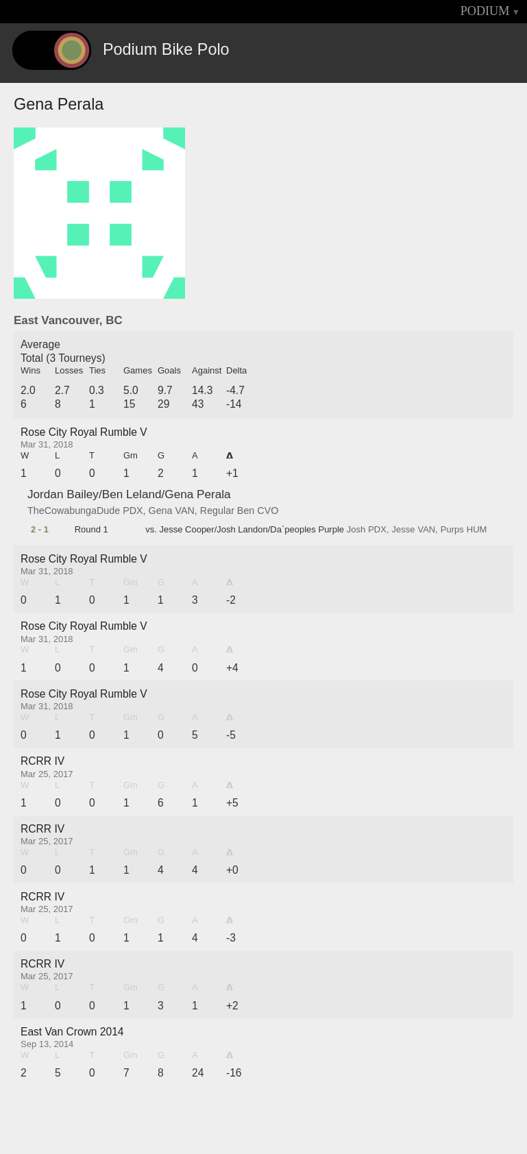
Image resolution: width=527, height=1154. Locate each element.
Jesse (403, 530)
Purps (452, 530)
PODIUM (485, 11)
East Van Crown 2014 (72, 1032)
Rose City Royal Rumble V (84, 432)
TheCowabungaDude (73, 510)
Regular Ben (227, 510)
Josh (356, 530)
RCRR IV (42, 761)
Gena (161, 510)
